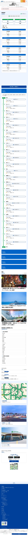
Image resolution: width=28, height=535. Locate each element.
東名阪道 (3, 348)
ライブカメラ (3, 489)
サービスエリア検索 (4, 491)
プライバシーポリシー (4, 527)
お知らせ (2, 508)
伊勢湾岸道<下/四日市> (16, 183)
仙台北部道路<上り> (16, 112)
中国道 (3, 352)
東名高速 (3, 333)
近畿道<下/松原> (16, 222)
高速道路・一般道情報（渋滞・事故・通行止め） (8, 487)
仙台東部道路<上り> (16, 125)
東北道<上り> (16, 105)
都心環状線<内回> (16, 157)
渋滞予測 (3, 488)
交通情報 (2, 486)
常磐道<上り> (16, 131)
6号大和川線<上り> (16, 235)
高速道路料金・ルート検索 (5, 490)
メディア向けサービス (5, 505)
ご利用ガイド (3, 520)
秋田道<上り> (16, 99)
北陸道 (3, 345)
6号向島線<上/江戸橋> (16, 151)
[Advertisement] (14, 78)
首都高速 (3, 357)
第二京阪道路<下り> (16, 209)
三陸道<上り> (16, 118)
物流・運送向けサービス (5, 504)
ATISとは (3, 511)
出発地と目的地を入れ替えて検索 (14, 16)
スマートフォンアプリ (5, 500)
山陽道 (3, 351)
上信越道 (3, 344)
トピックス (3, 492)
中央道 (3, 334)
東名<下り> (16, 170)
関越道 (3, 340)
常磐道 (3, 341)
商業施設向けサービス (5, 503)
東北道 (3, 338)
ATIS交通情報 (4, 498)
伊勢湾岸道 (3, 347)
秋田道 (8, 21)
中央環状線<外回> (16, 144)
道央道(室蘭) (4, 337)
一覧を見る (25, 369)
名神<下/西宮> (16, 196)
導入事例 (2, 506)
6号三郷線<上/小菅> (16, 138)
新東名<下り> (16, 177)
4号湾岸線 (20, 21)
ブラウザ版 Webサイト (5, 499)
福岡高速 (3, 361)
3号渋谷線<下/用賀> (16, 164)
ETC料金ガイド (23, 13)
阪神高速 (3, 360)
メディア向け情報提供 (5, 519)
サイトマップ (3, 526)
